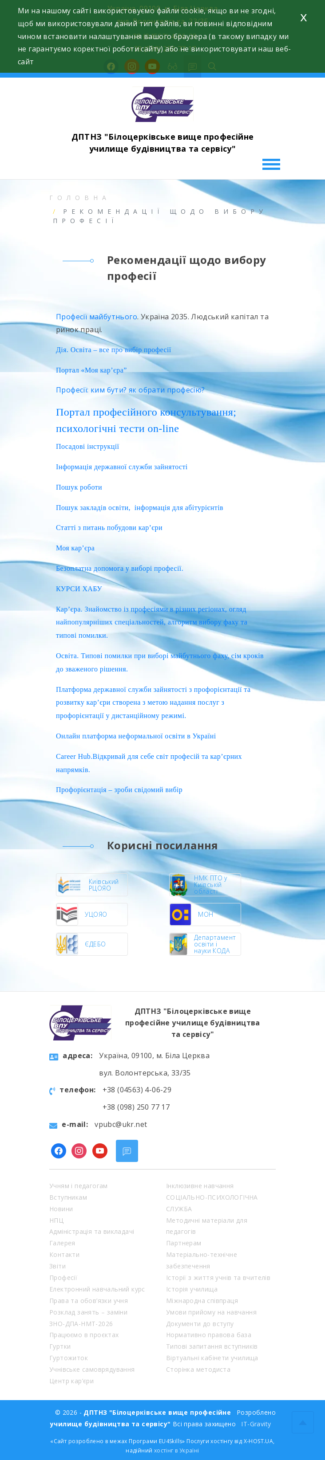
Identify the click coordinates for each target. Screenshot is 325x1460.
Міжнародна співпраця (202, 1300)
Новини (61, 1209)
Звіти (57, 1266)
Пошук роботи (79, 487)
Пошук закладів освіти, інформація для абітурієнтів (139, 507)
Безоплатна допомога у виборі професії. (119, 568)
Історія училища (192, 1289)
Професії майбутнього (96, 317)
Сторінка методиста (198, 1369)
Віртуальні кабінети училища (212, 1358)
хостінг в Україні (176, 1450)
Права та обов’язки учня (88, 1300)
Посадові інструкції (87, 446)
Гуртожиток (68, 1358)
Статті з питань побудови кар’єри (109, 527)
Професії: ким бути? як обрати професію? (130, 390)
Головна (80, 197)
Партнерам (184, 1243)
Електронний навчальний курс (97, 1289)
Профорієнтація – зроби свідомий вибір (119, 789)
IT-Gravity (256, 1424)
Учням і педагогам (78, 1185)
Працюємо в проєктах (84, 1334)
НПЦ (56, 1220)
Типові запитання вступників (212, 1346)
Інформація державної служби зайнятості (122, 467)
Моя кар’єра (75, 548)
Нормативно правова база (208, 1334)
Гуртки (60, 1346)
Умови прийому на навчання (211, 1312)
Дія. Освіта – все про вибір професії (113, 349)
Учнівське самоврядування (92, 1369)
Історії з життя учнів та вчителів (218, 1277)
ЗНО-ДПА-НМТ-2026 (81, 1323)
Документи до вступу (200, 1323)
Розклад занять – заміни (88, 1312)
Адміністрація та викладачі (91, 1231)
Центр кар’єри (71, 1381)
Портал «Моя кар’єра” (91, 370)
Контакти (64, 1254)
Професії (63, 1277)
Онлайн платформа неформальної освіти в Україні (136, 736)
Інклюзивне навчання (200, 1185)
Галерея (62, 1243)
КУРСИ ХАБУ (79, 589)
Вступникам (68, 1197)
